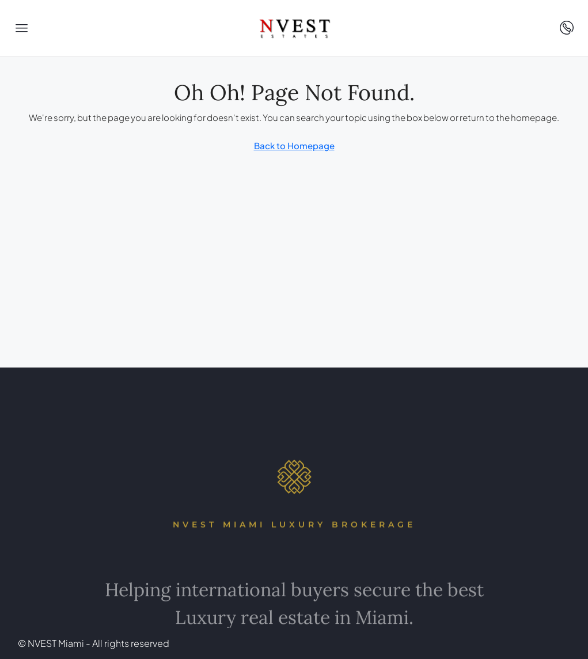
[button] (22, 28)
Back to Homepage (294, 145)
